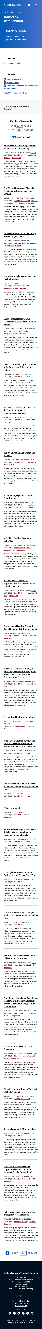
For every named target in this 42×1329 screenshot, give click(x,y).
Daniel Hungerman (19, 726)
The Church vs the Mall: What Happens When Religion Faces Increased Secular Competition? (18, 1169)
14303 (35, 1011)
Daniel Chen (18, 815)
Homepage (21, 1296)
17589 (34, 839)
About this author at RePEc (15, 93)
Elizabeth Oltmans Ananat (24, 1056)
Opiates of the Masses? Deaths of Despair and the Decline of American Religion (20, 321)
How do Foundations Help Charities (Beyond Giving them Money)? (20, 147)
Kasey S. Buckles (20, 636)
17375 (31, 879)
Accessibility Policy (21, 1301)
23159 (33, 590)
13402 (35, 1053)
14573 (34, 962)
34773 (33, 152)
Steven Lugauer (20, 550)
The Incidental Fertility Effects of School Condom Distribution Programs (21, 627)
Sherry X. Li (16, 157)
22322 (29, 633)
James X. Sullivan (27, 203)
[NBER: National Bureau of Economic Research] (13, 5)
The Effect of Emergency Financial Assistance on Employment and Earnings (19, 191)
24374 (31, 502)
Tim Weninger (13, 507)
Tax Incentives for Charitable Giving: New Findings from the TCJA (20, 235)
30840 (32, 329)
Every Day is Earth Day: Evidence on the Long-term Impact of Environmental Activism (19, 410)
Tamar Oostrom (20, 288)
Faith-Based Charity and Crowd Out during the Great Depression (19, 1213)
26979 (30, 417)
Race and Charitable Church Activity (20, 1129)
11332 (28, 1219)
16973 (30, 922)
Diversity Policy (21, 1303)
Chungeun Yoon (26, 507)
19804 (32, 751)
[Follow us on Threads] (23, 1313)
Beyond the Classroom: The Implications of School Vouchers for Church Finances (20, 583)
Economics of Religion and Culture (19, 717)
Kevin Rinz (14, 203)
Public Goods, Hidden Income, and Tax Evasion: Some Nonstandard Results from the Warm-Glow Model (20, 743)
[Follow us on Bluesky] (18, 1313)
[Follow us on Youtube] (32, 1313)
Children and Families (13, 63)
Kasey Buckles (19, 548)
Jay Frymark (13, 595)
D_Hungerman (12, 82)
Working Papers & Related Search (17, 107)
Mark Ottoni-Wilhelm (13, 246)
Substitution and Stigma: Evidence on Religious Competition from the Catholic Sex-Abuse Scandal (20, 832)
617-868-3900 (21, 1284)
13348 (32, 1096)
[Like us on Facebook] (27, 1313)
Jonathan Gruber (30, 1013)
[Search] (29, 5)
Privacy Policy (21, 1305)
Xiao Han (17, 243)
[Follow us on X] (10, 1313)
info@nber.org (21, 1286)
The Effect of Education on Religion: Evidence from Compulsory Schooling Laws (21, 786)
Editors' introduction (13, 808)
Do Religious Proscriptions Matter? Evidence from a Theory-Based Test (19, 873)
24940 (32, 460)
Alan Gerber (18, 1013)
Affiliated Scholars (13, 12)
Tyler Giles (18, 286)
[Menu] (35, 5)
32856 (32, 198)
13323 (32, 1133)
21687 (34, 681)
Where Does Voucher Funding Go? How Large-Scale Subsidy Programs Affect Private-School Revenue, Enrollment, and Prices (20, 673)
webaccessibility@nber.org (21, 1289)
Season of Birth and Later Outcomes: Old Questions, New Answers (20, 957)
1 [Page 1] (7, 1253)
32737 (29, 241)
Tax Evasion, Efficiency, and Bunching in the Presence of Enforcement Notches (21, 367)
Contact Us (21, 1277)
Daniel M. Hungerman (22, 155)
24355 (33, 545)
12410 (32, 1176)
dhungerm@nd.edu (14, 79)
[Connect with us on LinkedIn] (14, 1313)
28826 (28, 374)
